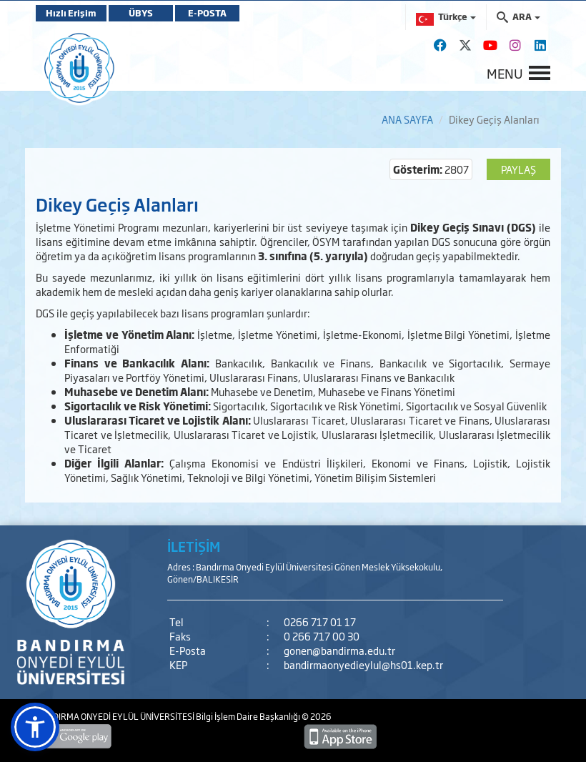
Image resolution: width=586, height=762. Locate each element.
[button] (35, 727)
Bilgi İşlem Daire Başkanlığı (249, 716)
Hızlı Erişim (71, 12)
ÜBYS (141, 12)
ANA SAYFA (407, 119)
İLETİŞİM (193, 546)
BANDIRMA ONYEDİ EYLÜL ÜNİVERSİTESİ (116, 716)
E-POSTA (207, 12)
